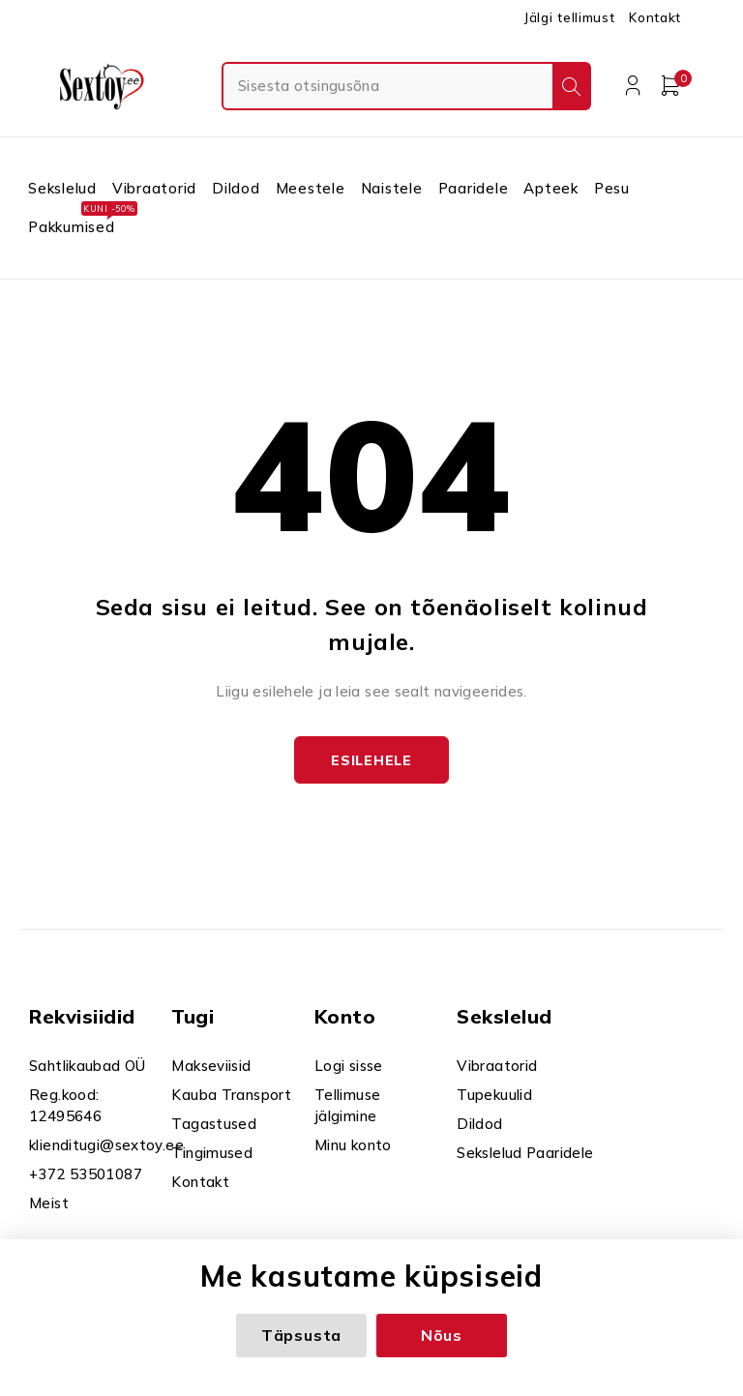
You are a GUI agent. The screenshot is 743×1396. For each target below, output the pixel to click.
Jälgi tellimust (568, 17)
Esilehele (371, 760)
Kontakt (655, 17)
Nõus (441, 1335)
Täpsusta (301, 1335)
